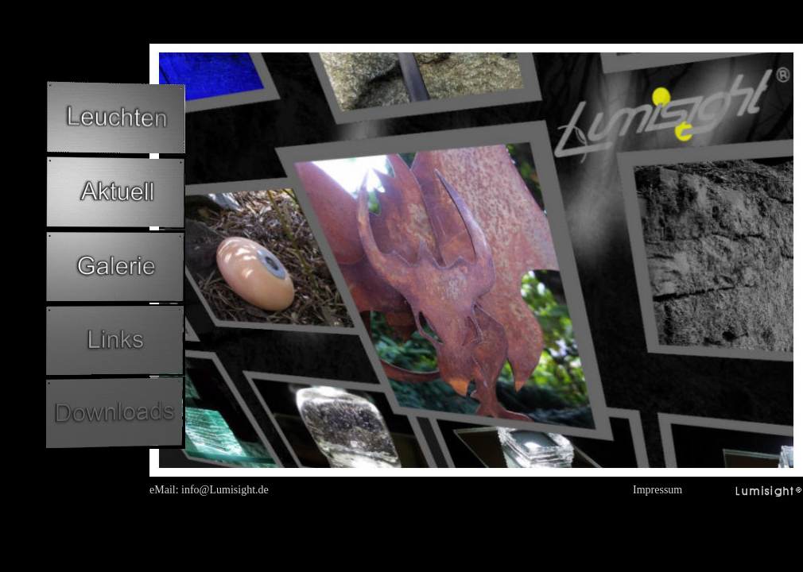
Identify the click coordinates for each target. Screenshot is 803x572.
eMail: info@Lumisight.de (209, 490)
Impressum (657, 490)
